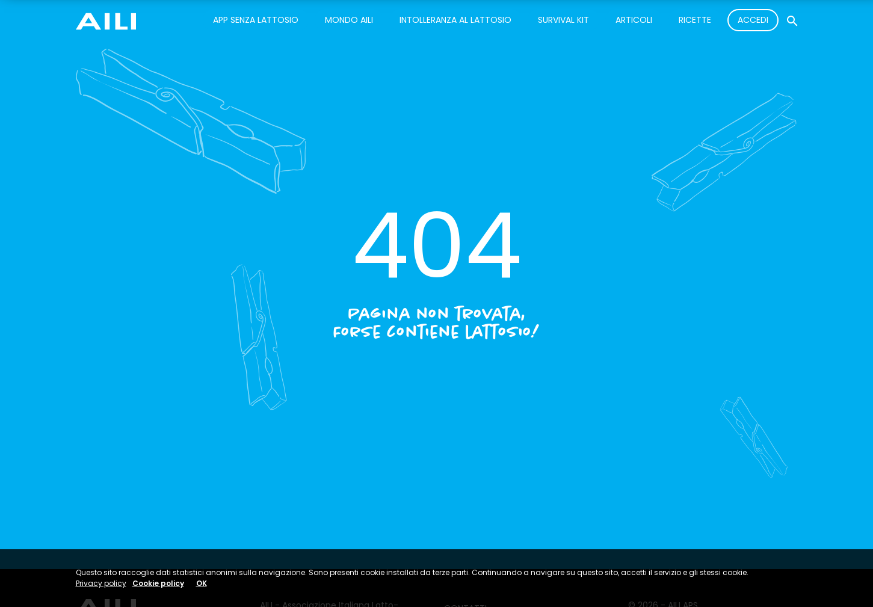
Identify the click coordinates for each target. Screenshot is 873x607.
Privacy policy (101, 583)
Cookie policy (158, 583)
